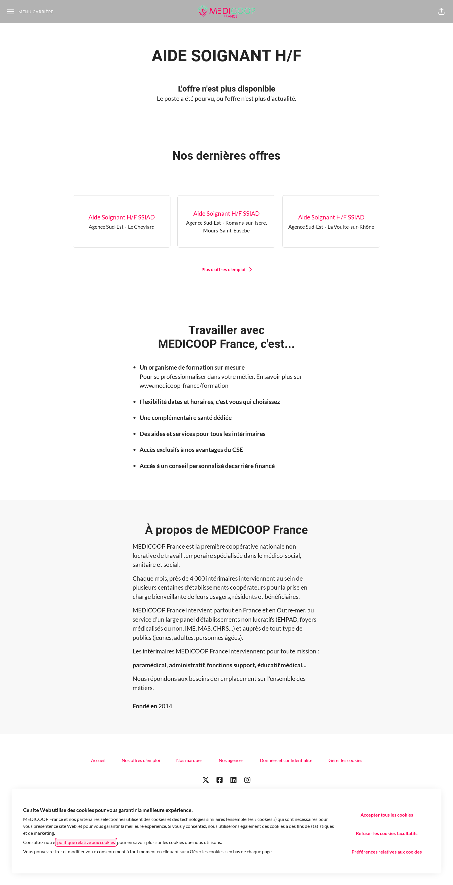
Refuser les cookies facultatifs (386, 833)
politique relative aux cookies (86, 842)
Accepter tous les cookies (387, 814)
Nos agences (231, 760)
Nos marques (189, 760)
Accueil (98, 760)
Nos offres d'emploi (141, 760)
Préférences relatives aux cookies (387, 851)
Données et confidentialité (286, 760)
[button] (441, 11)
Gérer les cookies (345, 760)
